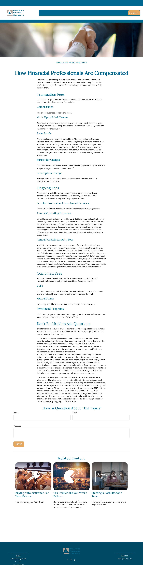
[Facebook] (68, 550)
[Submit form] (18, 435)
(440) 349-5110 (127, 550)
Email (74, 403)
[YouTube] (74, 550)
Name (15, 403)
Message (17, 417)
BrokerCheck (92, 561)
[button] (43, 7)
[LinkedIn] (71, 550)
